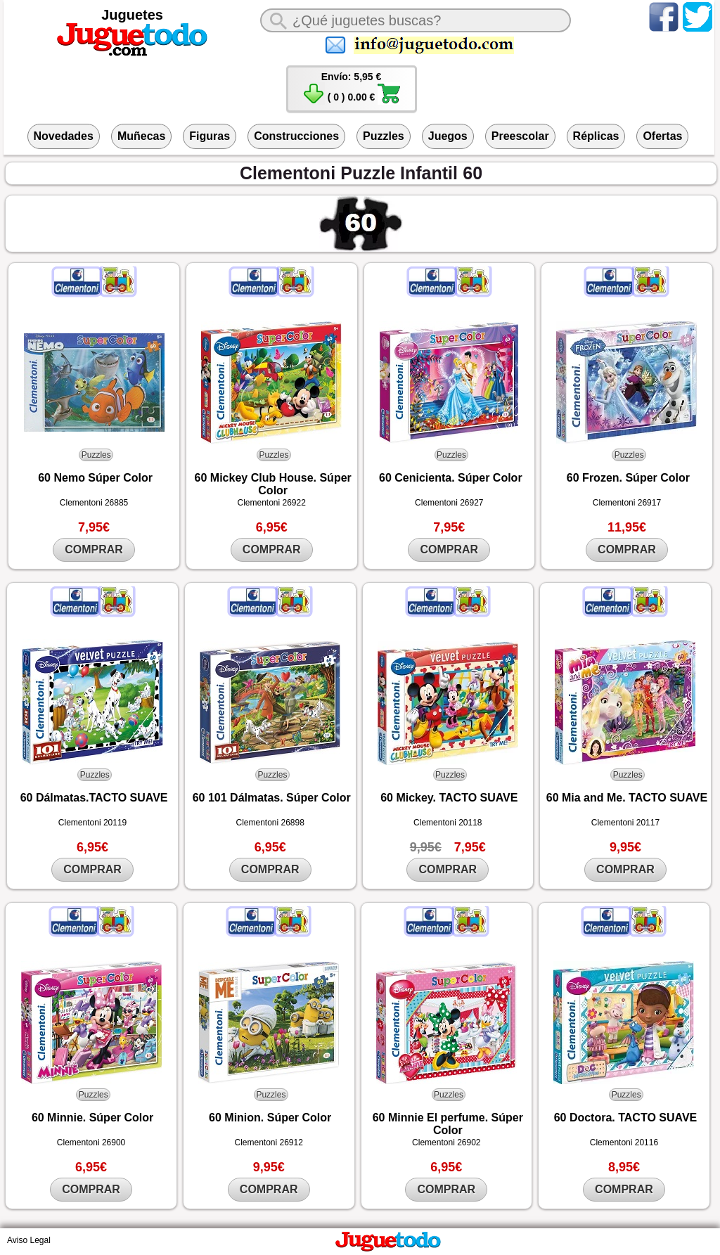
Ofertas (662, 136)
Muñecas (141, 136)
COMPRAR (94, 549)
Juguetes (132, 14)
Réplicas (596, 136)
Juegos (448, 136)
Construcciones (296, 136)
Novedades (64, 136)
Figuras (209, 136)
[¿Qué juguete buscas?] (415, 20)
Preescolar (520, 136)
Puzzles (383, 136)
